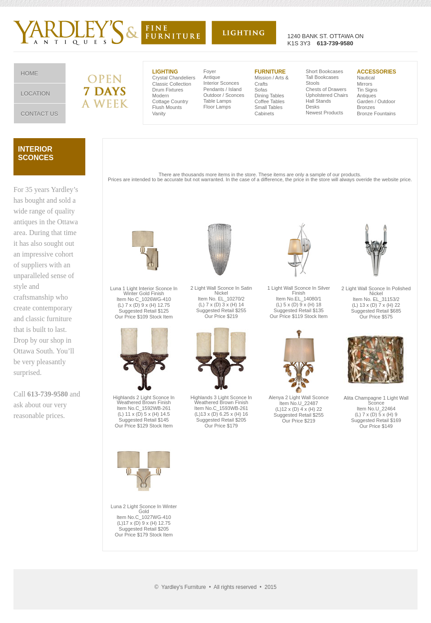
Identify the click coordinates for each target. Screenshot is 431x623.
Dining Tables (269, 95)
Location (35, 93)
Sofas (261, 89)
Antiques (366, 95)
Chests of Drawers (326, 89)
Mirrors (364, 84)
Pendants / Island (222, 89)
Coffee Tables (270, 101)
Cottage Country (170, 101)
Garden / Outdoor (376, 101)
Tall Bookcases (322, 77)
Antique (211, 77)
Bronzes (366, 107)
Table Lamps (217, 101)
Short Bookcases (324, 71)
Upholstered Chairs (327, 95)
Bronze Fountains (376, 113)
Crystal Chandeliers (173, 77)
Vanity (159, 113)
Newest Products (324, 112)
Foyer (209, 71)
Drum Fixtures (167, 89)
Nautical (366, 77)
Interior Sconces (221, 83)
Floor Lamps (217, 106)
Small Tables (268, 107)
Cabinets (264, 113)
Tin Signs (367, 89)
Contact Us (39, 113)
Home (29, 73)
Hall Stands (318, 101)
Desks (313, 106)
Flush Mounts (167, 107)
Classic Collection (171, 84)
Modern (160, 95)
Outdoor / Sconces (223, 95)
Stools (313, 83)
